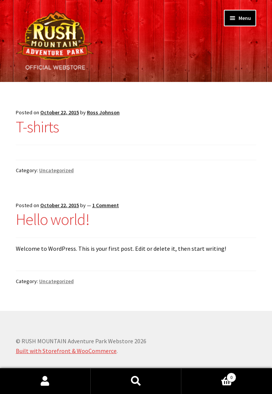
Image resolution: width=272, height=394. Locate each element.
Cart (208, 375)
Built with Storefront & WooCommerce (66, 351)
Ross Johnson (103, 112)
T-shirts (37, 126)
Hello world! (53, 219)
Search (136, 381)
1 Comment (105, 205)
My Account (45, 381)
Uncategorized (56, 170)
